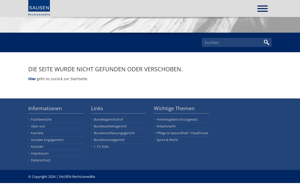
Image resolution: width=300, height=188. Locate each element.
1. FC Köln (101, 146)
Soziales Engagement (47, 139)
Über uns (38, 126)
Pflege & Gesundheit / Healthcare (182, 133)
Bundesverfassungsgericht (114, 133)
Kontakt (37, 146)
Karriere (37, 133)
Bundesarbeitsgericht (110, 126)
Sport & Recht (167, 139)
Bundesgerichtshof (108, 119)
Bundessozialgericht (109, 139)
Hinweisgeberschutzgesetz (177, 119)
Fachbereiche (41, 119)
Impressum (40, 153)
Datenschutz (41, 160)
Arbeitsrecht (166, 126)
